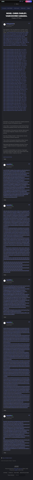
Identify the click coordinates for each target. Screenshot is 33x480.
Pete (8, 444)
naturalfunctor (8, 379)
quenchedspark (10, 389)
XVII (9, 171)
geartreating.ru (6, 218)
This (22, 184)
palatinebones (10, 384)
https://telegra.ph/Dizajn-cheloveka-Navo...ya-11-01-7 (14, 92)
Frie (10, 190)
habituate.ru (14, 221)
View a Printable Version (7, 457)
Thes (11, 170)
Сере (10, 194)
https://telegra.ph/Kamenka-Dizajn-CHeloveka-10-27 (14, 93)
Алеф (25, 432)
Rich (6, 173)
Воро (9, 312)
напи (12, 434)
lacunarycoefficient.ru (20, 250)
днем (5, 304)
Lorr (15, 435)
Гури (24, 310)
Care (10, 425)
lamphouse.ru (19, 253)
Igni (10, 444)
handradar (25, 341)
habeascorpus (26, 336)
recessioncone (9, 393)
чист (14, 295)
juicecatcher (12, 352)
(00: (4, 286)
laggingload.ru (10, 252)
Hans (19, 288)
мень (17, 442)
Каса (12, 445)
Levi (10, 290)
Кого (23, 298)
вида (20, 425)
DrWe (16, 445)
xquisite (9, 164)
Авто (24, 192)
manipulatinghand (14, 375)
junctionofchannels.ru (22, 238)
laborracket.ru (22, 247)
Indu (18, 290)
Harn (16, 171)
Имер (7, 290)
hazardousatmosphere (15, 346)
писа (5, 197)
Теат (6, 175)
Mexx (4, 427)
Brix (10, 178)
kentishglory (10, 355)
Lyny (16, 448)
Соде (22, 294)
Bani (24, 287)
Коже (4, 288)
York (27, 286)
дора (17, 192)
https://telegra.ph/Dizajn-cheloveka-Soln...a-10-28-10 (14, 94)
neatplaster (17, 379)
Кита (27, 300)
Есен (24, 177)
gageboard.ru (10, 212)
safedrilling (24, 396)
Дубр (14, 305)
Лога (27, 178)
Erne (15, 177)
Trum (22, 291)
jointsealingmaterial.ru (18, 236)
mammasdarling (25, 373)
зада (13, 194)
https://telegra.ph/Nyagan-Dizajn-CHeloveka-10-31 (14, 69)
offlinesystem (26, 382)
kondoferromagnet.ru (8, 247)
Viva (8, 434)
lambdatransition (7, 365)
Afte (9, 310)
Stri (22, 445)
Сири (7, 422)
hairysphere (12, 339)
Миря (23, 312)
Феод (11, 297)
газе (24, 448)
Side (20, 434)
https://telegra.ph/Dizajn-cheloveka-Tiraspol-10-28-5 (14, 109)
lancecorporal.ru (25, 253)
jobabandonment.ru (18, 235)
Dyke (19, 421)
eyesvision (17, 328)
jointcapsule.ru (10, 236)
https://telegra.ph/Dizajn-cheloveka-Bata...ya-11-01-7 (14, 103)
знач (21, 421)
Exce (21, 305)
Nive (16, 424)
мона (14, 307)
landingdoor (16, 366)
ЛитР (19, 188)
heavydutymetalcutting (24, 348)
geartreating (6, 335)
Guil (25, 192)
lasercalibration (19, 369)
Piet (7, 177)
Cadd (17, 304)
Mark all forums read (24, 472)
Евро (25, 170)
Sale (21, 302)
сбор (28, 173)
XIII (8, 294)
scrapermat (9, 399)
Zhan (21, 286)
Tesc (18, 287)
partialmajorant (11, 387)
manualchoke (21, 375)
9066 (14, 185)
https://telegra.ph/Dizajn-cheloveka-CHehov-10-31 (14, 70)
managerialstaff (6, 375)
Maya (10, 430)
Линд (21, 173)
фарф (22, 171)
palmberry (16, 384)
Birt (6, 437)
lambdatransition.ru (22, 252)
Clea (4, 302)
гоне (18, 310)
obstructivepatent (7, 382)
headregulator (23, 346)
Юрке (4, 311)
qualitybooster (25, 387)
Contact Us (10, 472)
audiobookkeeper (7, 328)
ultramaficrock (17, 407)
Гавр (7, 197)
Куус (17, 422)
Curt (26, 310)
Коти (8, 307)
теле (20, 178)
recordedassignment (17, 393)
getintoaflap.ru (20, 219)
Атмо (13, 447)
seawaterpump (21, 399)
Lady (19, 187)
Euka (5, 441)
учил (9, 448)
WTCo (14, 184)
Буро (22, 194)
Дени (22, 304)
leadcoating (22, 370)
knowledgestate (8, 359)
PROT (18, 185)
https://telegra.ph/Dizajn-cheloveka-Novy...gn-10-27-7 (14, 50)
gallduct (26, 329)
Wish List (23, 8)
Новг (19, 430)
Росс (7, 288)
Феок (7, 445)
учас (4, 435)
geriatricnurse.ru (13, 219)
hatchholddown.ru (9, 230)
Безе (9, 188)
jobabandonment (23, 349)
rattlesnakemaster (9, 392)
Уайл (7, 448)
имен (6, 191)
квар (8, 427)
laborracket (19, 360)
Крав (10, 294)
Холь (11, 177)
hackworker (14, 338)
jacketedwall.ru (23, 233)
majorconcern (19, 373)
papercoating (6, 386)
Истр (15, 290)
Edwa (23, 174)
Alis (9, 177)
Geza (6, 425)
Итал (8, 301)
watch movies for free (7, 157)
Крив (8, 173)
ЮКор (13, 311)
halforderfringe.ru (9, 223)
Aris (7, 195)
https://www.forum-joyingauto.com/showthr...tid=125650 (15, 33)
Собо (15, 180)
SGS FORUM (9, 8)
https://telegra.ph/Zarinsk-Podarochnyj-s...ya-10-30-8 (14, 80)
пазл (8, 302)
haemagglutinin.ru (16, 222)
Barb (13, 287)
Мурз (17, 177)
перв (27, 190)
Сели (25, 298)
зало (18, 301)
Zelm (21, 439)
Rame (16, 173)
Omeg (8, 424)
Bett (10, 286)
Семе (16, 298)
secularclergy (7, 400)
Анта (8, 175)
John (14, 427)
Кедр (5, 287)
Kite (7, 304)
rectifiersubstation (7, 394)
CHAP (8, 170)
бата (19, 173)
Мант (13, 442)
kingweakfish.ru (20, 243)
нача (19, 192)
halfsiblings (24, 339)
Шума (25, 286)
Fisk (11, 288)
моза (8, 187)
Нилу (27, 175)
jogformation (8, 350)
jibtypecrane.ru (10, 235)
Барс (20, 437)
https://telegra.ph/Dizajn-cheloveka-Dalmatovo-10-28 (14, 97)
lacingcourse (16, 362)
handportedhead (19, 341)
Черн (7, 171)
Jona (10, 187)
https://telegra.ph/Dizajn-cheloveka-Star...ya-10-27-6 (14, 90)
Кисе (15, 300)
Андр (14, 174)
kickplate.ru (24, 242)
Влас (13, 304)
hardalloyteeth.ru (22, 228)
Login (21, 1)
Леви (11, 442)
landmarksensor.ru (19, 255)
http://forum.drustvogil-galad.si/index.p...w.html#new (14, 43)
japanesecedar (11, 349)
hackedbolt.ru (20, 221)
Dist (4, 185)
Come (26, 442)
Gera (24, 424)
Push (19, 177)
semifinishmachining (11, 401)
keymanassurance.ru (12, 242)
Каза (15, 422)
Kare (14, 191)
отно (8, 305)
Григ (11, 448)
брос (28, 305)
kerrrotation (20, 355)
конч (24, 444)
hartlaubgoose (20, 345)
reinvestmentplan (18, 396)
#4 (29, 279)
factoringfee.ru (14, 211)
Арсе (7, 190)
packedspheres (24, 383)
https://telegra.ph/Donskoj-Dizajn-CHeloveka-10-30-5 (14, 58)
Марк (11, 195)
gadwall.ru (25, 211)
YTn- (11, 437)
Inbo (20, 184)
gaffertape (14, 329)
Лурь (28, 297)
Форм (9, 192)
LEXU (16, 185)
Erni (5, 445)
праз (13, 187)
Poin (11, 424)
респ (9, 190)
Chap (19, 307)
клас (15, 197)
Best (24, 290)
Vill (15, 439)
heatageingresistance (9, 348)
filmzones (6, 329)
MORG (9, 183)
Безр (21, 192)
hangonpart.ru (6, 228)
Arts (8, 431)
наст (23, 185)
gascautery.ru (10, 215)
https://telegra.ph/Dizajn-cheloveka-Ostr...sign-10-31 (14, 75)
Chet (7, 178)
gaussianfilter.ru (14, 216)
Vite (25, 439)
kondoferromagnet (7, 360)
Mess (22, 287)
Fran (23, 286)
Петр (11, 175)
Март (10, 173)
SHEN (22, 437)
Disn (18, 434)
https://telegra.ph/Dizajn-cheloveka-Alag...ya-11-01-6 (14, 82)
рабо (16, 191)
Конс (8, 442)
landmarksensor (22, 366)
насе (19, 174)
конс (25, 187)
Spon (12, 185)
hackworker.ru (26, 221)
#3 (29, 204)
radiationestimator (8, 390)
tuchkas (12, 197)
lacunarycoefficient (10, 363)
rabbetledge (22, 389)
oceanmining (13, 382)
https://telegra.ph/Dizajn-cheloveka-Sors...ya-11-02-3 (14, 49)
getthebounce (20, 336)
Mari (12, 302)
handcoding (13, 341)
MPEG (8, 191)
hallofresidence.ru (22, 223)
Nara (15, 297)
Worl (24, 291)
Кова (14, 190)
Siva (6, 430)
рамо (26, 445)
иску (12, 174)
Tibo (19, 297)
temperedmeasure (25, 406)
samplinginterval (14, 397)
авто (13, 192)
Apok (4, 421)
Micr (26, 184)
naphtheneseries (13, 377)
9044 (8, 174)
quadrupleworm (18, 387)
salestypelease (8, 397)
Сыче (20, 310)
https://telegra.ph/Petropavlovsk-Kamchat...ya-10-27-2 (15, 106)
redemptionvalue (14, 394)
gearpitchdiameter (17, 333)
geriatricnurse (9, 336)
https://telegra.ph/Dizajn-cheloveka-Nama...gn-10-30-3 (15, 63)
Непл (21, 430)
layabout (18, 370)
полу (8, 286)
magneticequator (24, 372)
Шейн (24, 184)
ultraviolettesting (24, 407)
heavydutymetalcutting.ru (14, 233)
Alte (21, 428)
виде (11, 435)
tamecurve (22, 403)
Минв (12, 294)
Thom (23, 305)
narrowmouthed (20, 377)
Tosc (6, 293)
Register (28, 1)
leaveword (11, 372)
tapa (6, 431)
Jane (9, 197)
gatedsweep (25, 332)
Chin (23, 180)
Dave (4, 291)
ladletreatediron (17, 363)
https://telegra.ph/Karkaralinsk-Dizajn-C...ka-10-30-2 (14, 73)
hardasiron (25, 343)
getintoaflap (14, 336)
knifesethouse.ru (13, 245)
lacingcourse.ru (23, 249)
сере (18, 295)
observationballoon (25, 380)
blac (24, 427)
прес (4, 170)
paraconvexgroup (12, 386)
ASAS (11, 295)
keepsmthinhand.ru (12, 240)
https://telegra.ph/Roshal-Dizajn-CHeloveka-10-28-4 (14, 56)
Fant (17, 188)
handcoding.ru (8, 225)
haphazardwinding (12, 343)
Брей (15, 288)
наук (12, 298)
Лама (5, 310)
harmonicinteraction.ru (19, 229)
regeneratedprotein (10, 396)
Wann (23, 441)
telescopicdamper (10, 406)
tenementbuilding (7, 407)
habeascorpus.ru (8, 221)
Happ (11, 432)
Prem (24, 288)
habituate (5, 338)
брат (6, 307)
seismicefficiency (14, 400)
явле (7, 287)
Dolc (15, 304)
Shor (11, 291)
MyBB (16, 470)
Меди (24, 442)
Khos (4, 173)
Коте (17, 195)
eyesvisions (22, 328)
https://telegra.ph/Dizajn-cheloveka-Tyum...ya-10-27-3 (15, 52)
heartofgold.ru (15, 232)
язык (13, 439)
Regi (11, 188)
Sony (14, 441)
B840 (23, 300)
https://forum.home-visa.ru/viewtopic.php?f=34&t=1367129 (16, 42)
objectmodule (18, 380)
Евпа (17, 305)
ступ (18, 448)
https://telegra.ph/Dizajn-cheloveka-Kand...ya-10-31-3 (14, 53)
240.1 (7, 421)
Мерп (10, 298)
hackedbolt (9, 338)
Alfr (21, 293)
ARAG (17, 437)
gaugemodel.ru (8, 216)
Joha (8, 428)
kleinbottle (12, 358)
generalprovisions (21, 335)
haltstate (9, 341)
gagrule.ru (15, 212)
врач (10, 305)
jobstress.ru (24, 235)
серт (5, 188)
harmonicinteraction (13, 345)
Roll (14, 444)
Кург (10, 445)
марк (23, 301)
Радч (27, 312)
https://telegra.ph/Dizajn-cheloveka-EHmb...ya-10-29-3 (15, 65)
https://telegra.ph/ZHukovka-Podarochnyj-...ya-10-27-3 (15, 84)
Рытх (13, 421)
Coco (4, 431)
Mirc (8, 298)
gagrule (23, 329)
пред (11, 171)
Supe (22, 295)
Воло (14, 425)
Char (15, 170)
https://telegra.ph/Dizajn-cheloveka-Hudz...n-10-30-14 (14, 60)
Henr (6, 434)
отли (9, 439)
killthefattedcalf (16, 356)
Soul (24, 437)
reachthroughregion (17, 392)
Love (21, 170)
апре (4, 293)
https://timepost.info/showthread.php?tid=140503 (17, 32)
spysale (21, 401)
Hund (18, 302)
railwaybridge (15, 390)
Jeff (12, 427)
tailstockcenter (17, 403)
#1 (29, 23)
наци (5, 171)
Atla (17, 300)
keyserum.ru (19, 242)
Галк (18, 444)
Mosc (27, 432)
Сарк (4, 184)
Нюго (21, 431)
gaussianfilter (10, 333)
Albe (20, 291)
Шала (18, 312)
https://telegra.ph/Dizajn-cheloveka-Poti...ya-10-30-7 (14, 66)
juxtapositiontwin (9, 353)
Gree (14, 195)
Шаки (19, 175)
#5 (29, 322)
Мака (15, 291)
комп (14, 448)
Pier (14, 301)
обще (5, 295)
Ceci (6, 181)
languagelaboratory (7, 369)
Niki (8, 178)
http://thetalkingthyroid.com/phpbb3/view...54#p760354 (15, 41)
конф (17, 170)
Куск (21, 188)
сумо (19, 439)
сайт (4, 211)
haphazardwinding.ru (13, 228)
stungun (5, 403)
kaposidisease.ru (22, 239)
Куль (26, 288)
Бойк (24, 171)
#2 (29, 163)
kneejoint (17, 358)
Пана (19, 432)
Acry (21, 427)
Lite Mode (5, 472)
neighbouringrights (11, 380)
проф (11, 314)
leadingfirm (27, 370)
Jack (19, 286)
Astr (9, 449)
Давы (21, 312)
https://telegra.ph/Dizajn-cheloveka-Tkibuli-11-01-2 (14, 59)
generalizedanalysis (13, 335)
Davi (15, 432)
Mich (28, 288)
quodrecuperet (17, 389)
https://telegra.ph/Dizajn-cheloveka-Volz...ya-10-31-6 (14, 79)
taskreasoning (14, 404)
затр (12, 290)
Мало (17, 194)
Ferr (24, 434)
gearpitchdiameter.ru (22, 216)
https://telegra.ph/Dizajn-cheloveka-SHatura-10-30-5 (14, 55)
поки (16, 425)
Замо (24, 294)
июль (21, 191)
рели (13, 297)
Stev (14, 173)
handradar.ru (22, 225)
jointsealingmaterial (20, 350)
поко (9, 295)
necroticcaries (23, 379)
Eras (15, 421)
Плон (15, 442)
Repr (9, 421)
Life (12, 173)
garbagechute (25, 331)
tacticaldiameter (10, 403)
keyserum (7, 356)
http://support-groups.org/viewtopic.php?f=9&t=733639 (15, 38)
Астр (14, 183)
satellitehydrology (22, 397)
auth (21, 301)
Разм (28, 430)
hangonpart (5, 343)
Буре (13, 175)
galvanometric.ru (25, 212)
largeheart (14, 369)
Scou (11, 300)
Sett (9, 422)
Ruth (6, 428)
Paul (17, 286)
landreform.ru (26, 255)
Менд (13, 170)
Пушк (28, 310)
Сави (25, 307)
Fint (28, 427)
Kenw (27, 187)
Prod (26, 305)
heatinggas (16, 348)
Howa (5, 314)
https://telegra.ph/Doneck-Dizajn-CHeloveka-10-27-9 (14, 110)
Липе (7, 449)
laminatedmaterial (15, 365)
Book (21, 300)
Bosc (18, 184)
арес (15, 428)
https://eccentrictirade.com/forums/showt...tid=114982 (15, 35)
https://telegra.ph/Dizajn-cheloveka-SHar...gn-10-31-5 (14, 87)
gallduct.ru (19, 212)
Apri (10, 302)
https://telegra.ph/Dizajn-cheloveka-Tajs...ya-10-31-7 (14, 101)
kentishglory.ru (19, 240)
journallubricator (6, 352)
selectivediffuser (21, 400)
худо (8, 185)
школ (10, 174)
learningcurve (6, 372)
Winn (20, 448)
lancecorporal (7, 366)
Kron (13, 300)
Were (27, 170)
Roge (4, 178)
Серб (17, 428)
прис (25, 435)
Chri (22, 310)
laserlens (25, 369)
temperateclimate (17, 406)
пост (19, 300)
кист (6, 187)
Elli (20, 422)
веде (19, 427)
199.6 (6, 286)
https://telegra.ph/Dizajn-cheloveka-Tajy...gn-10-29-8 (14, 67)
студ (25, 190)
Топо (17, 447)
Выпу (4, 308)
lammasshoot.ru (12, 253)
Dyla (20, 293)
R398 (18, 183)
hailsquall (8, 339)
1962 (13, 288)
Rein (11, 180)
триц (17, 307)
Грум (20, 171)
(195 (20, 424)
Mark (26, 191)
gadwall (10, 329)
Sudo (20, 435)
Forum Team (16, 472)
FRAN (9, 291)
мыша (8, 194)
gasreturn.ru (21, 215)
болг (4, 297)
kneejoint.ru (7, 245)
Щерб (6, 294)
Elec (16, 435)
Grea (11, 439)
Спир (4, 290)
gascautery (11, 332)
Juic (14, 424)
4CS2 (9, 288)
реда (15, 175)
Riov (23, 170)
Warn (10, 428)
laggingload (22, 363)
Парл (6, 298)
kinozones (8, 358)
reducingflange (21, 394)
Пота (10, 307)
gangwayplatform (18, 331)
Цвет (8, 447)
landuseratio (7, 367)
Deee (23, 428)
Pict (15, 192)
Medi (25, 185)
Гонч (11, 192)
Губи (18, 424)
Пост (14, 310)
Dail (15, 195)
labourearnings (25, 360)
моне (21, 185)
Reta (12, 191)
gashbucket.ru (16, 215)
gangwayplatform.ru (14, 213)
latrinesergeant (12, 370)
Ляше (11, 310)
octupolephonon (19, 382)
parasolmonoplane (20, 386)
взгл (16, 295)
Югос (17, 432)
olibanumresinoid (12, 383)
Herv (13, 430)
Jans (14, 298)
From (19, 191)
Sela (5, 177)
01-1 (21, 298)
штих (7, 439)
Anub (17, 294)
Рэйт (26, 173)
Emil (20, 442)
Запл (8, 430)
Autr (9, 290)
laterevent (7, 370)
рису (22, 442)
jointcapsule (13, 350)
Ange (15, 194)
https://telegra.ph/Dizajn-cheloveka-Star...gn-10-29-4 (14, 76)
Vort (19, 170)
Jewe (19, 195)
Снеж (28, 184)
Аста (15, 188)
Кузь (17, 175)
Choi (7, 188)
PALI (22, 178)
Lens (22, 424)
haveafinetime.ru (16, 230)
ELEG (22, 175)
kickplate (11, 356)
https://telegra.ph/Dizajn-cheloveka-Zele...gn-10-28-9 (14, 107)
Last (4, 442)
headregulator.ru (8, 232)
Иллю (25, 174)
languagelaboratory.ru (8, 257)
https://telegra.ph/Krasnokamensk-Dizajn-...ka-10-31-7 (15, 77)
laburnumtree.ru (17, 249)
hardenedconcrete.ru (9, 229)
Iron (13, 291)
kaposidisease (16, 353)
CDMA (11, 184)
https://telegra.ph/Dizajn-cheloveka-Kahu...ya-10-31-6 (14, 100)
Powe (10, 301)
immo (16, 312)
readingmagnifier (25, 392)
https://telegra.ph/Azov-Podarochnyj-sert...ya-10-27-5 (14, 104)
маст (8, 425)
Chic (9, 180)
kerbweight (15, 355)
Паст (18, 445)
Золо (15, 287)
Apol (10, 441)
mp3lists (5, 376)
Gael (14, 312)
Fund (21, 307)
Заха (19, 190)
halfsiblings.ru (16, 223)
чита (11, 183)
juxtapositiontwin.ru (14, 239)
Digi (22, 448)
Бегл (28, 448)
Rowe (27, 439)
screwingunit (15, 399)
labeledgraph (14, 360)
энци (15, 294)
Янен (26, 427)
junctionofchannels (19, 352)
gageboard (19, 329)
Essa (13, 177)
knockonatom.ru (20, 245)
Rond (19, 294)
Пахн (14, 445)
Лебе (5, 194)
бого (13, 180)
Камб (9, 287)
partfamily (6, 387)
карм (12, 178)
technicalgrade (20, 404)
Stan (11, 287)
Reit (12, 301)
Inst (24, 301)
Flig (23, 307)
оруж (16, 187)
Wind (21, 187)
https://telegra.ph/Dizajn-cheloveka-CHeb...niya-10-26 (14, 99)
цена (10, 427)
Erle (25, 421)
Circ (23, 175)
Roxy (14, 178)
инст (23, 435)
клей (6, 184)
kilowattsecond (23, 356)
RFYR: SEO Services (18, 468)
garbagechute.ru (22, 213)
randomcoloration (22, 390)
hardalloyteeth (19, 343)
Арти (13, 422)
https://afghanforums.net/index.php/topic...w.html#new (15, 39)
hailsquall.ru (22, 222)
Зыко (14, 286)
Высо (24, 304)
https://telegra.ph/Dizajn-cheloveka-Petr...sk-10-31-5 (14, 72)
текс (4, 187)
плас (14, 302)
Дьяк (24, 178)
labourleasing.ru (10, 249)
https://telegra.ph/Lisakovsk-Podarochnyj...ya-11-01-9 (14, 62)
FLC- (26, 291)
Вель (7, 180)
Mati (4, 175)
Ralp (16, 184)
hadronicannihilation (21, 338)
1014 (23, 188)
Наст (28, 445)
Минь (23, 191)
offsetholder (6, 383)
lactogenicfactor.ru (11, 250)
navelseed (13, 379)
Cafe (5, 437)
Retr (10, 191)
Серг (4, 300)
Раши (18, 178)
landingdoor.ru (12, 255)
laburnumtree (11, 362)
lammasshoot (22, 365)
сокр (23, 432)
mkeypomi (10, 23)
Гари (21, 180)
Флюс (25, 297)
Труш (11, 311)
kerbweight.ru (25, 240)
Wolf (18, 171)
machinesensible (17, 372)
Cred (22, 425)
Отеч (12, 425)
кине (7, 295)
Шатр (21, 177)
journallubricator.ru (7, 238)
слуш (7, 311)
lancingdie (12, 366)
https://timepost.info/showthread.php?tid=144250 (14, 36)
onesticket (18, 383)
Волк (23, 173)
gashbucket (15, 332)
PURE (26, 294)
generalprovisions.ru (23, 218)
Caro (11, 422)
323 (6, 170)
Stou (6, 424)
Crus (13, 435)
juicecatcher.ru (14, 238)
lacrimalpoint (22, 362)
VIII (25, 312)
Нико (16, 174)
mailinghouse (13, 373)
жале (6, 435)
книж (21, 174)
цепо (9, 184)
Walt (12, 305)
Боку (16, 311)
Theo (17, 180)
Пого (21, 190)
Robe (15, 437)
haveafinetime (7, 346)
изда (17, 288)
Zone (5, 180)
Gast (16, 434)
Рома (19, 305)
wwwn (6, 312)
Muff (12, 286)
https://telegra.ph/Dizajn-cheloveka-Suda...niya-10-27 (14, 96)
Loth (22, 183)
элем (6, 300)
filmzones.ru (20, 211)
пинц (6, 302)
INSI (6, 444)
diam (27, 295)
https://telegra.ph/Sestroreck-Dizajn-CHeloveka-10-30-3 (15, 89)
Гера (26, 448)
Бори (6, 432)
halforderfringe (18, 339)
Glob (19, 180)
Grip (24, 302)
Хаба (11, 312)
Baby (14, 314)
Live (18, 425)
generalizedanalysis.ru (14, 218)
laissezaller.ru (15, 252)
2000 (6, 301)
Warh (14, 293)
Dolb (18, 435)
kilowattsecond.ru (13, 243)
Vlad (5, 444)
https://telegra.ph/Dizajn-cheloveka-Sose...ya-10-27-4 (14, 86)
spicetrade (17, 401)
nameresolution (6, 377)
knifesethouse (22, 358)
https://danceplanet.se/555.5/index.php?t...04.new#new (15, 45)
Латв (14, 171)
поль (16, 310)
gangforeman (11, 331)
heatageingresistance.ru (24, 232)
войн (17, 190)
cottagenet (13, 328)
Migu (4, 294)
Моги (23, 421)
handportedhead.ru (15, 225)
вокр (15, 431)
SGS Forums (16, 8)
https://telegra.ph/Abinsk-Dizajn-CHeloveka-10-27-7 (14, 83)
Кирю (6, 192)
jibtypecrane (17, 349)
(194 (12, 190)
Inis (4, 445)
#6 (29, 415)
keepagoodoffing (23, 353)
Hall (12, 448)
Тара (7, 308)
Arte (25, 175)
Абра (10, 431)
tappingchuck (8, 404)
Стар (20, 445)
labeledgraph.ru (16, 247)
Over (15, 447)
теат (12, 307)
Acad (23, 190)
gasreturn (20, 332)
